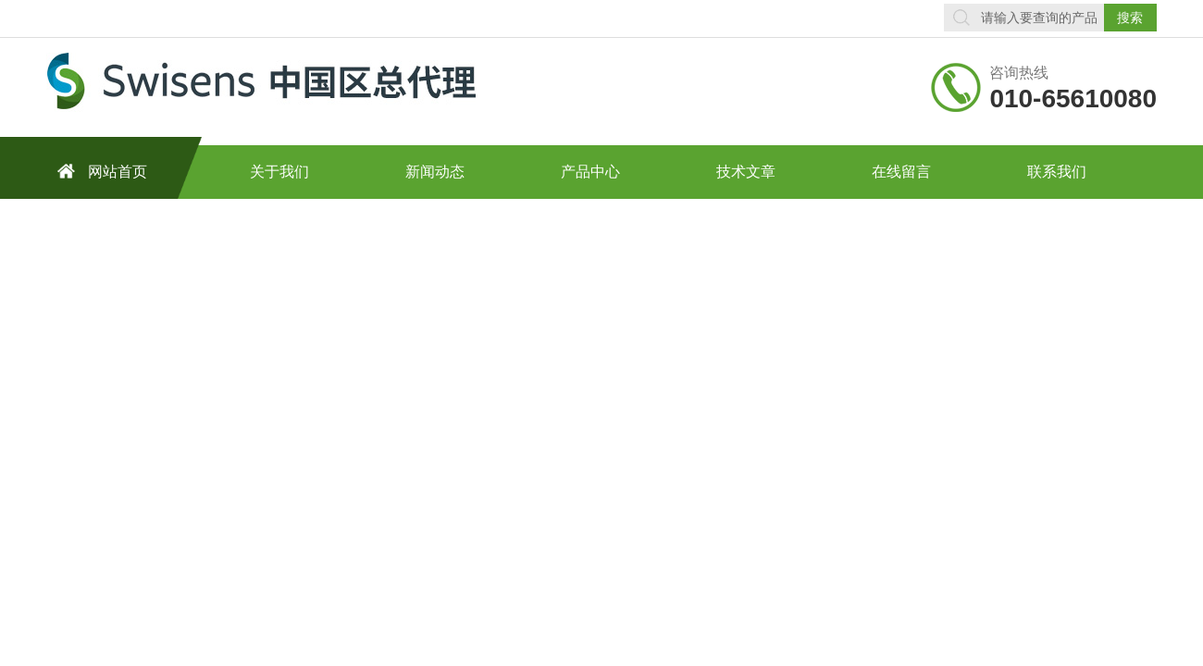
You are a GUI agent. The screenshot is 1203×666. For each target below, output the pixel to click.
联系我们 (1056, 171)
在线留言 (901, 171)
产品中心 (590, 171)
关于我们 (279, 171)
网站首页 (99, 170)
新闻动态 (435, 171)
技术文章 (745, 171)
